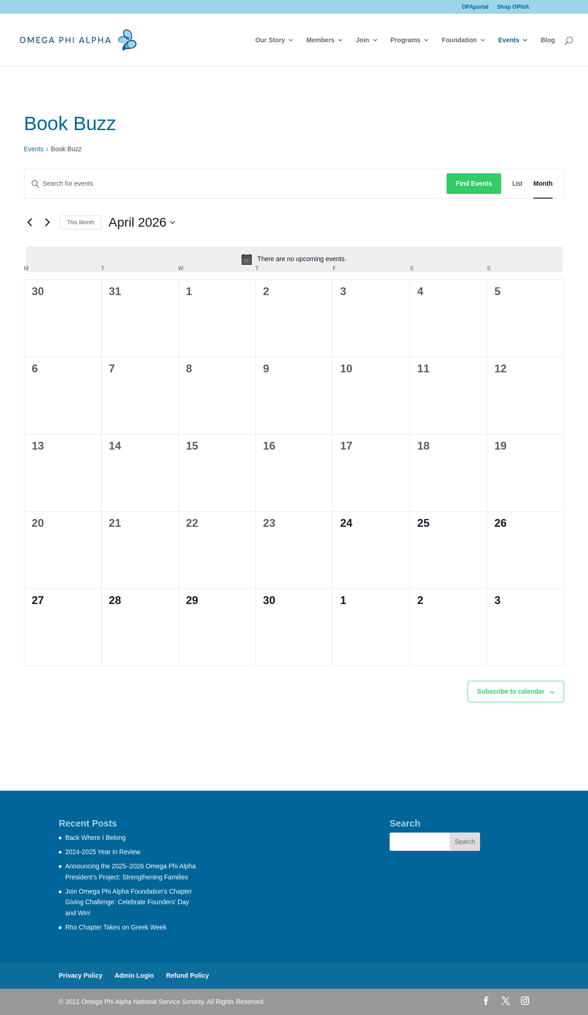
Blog (548, 40)
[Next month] (47, 222)
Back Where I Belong (95, 837)
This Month (80, 222)
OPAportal (475, 7)
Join (362, 40)
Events (509, 40)
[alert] (294, 259)
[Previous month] (29, 222)
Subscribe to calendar (510, 691)
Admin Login (134, 975)
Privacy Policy (80, 975)
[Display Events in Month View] (543, 183)
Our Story (270, 40)
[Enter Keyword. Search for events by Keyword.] (235, 183)
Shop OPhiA (513, 7)
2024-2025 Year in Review (102, 851)
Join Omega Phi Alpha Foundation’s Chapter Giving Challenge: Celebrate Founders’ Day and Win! (128, 902)
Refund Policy (187, 975)
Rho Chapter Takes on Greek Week (116, 927)
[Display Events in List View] (517, 183)
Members (320, 40)
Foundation (459, 40)
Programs (405, 40)
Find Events (474, 183)
